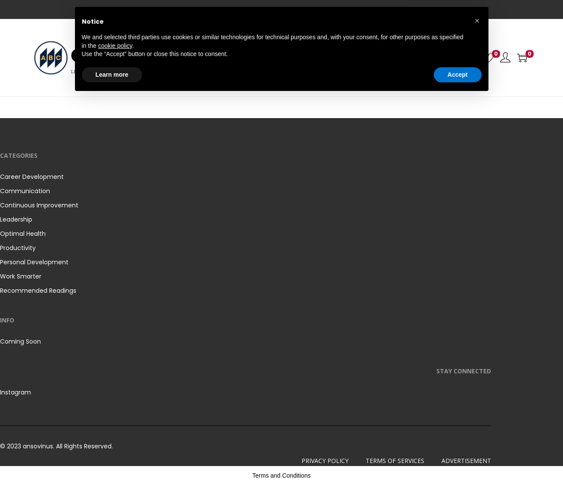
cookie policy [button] (115, 432)
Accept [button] (458, 461)
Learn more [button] (112, 461)
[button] (477, 408)
